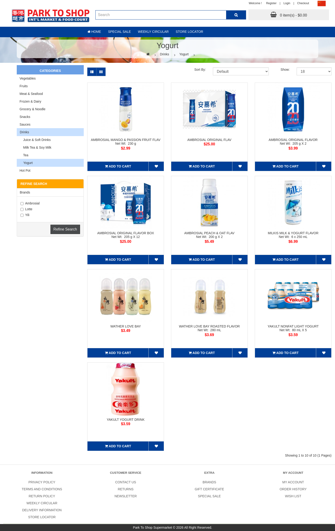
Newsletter (125, 496)
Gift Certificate (209, 489)
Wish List (293, 496)
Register (271, 3)
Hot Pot (25, 170)
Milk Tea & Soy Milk (35, 147)
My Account (293, 482)
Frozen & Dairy (30, 101)
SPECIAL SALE (209, 496)
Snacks (25, 117)
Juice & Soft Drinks (35, 140)
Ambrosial (30, 203)
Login (286, 3)
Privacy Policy (41, 482)
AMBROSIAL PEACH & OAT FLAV (209, 233)
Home (94, 31)
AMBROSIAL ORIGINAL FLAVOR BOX (125, 233)
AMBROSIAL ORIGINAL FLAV (209, 140)
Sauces (25, 124)
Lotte (26, 209)
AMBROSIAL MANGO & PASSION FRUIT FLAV (126, 140)
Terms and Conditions (42, 489)
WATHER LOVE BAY (125, 326)
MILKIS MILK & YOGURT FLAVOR (293, 233)
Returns (126, 489)
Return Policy (42, 496)
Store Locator (189, 31)
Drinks (164, 54)
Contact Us (125, 482)
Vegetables (28, 78)
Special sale (119, 31)
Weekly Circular (153, 31)
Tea (24, 155)
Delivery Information (42, 510)
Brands (25, 192)
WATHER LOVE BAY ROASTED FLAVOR (209, 326)
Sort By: (200, 69)
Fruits (24, 86)
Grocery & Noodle (32, 109)
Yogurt (184, 54)
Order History (293, 489)
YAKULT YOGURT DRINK (126, 419)
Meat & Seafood (31, 94)
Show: (285, 69)
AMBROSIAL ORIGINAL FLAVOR (293, 140)
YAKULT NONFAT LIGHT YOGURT (293, 326)
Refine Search (65, 229)
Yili (24, 215)
